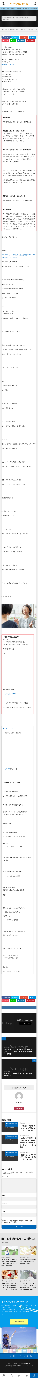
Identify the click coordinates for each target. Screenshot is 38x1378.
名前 (3, 1195)
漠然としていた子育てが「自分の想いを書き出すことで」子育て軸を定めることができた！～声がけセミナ (9, 1287)
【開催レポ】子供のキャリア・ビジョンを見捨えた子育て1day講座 (28, 1157)
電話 (26, 1375)
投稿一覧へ (19, 1108)
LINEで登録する (19, 1322)
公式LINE (7, 769)
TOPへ (34, 1375)
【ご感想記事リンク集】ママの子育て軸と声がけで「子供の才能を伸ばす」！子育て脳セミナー (9, 1262)
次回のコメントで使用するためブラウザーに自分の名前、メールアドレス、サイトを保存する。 (19, 1221)
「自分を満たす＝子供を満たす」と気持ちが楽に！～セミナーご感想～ (28, 1261)
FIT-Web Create (22, 1366)
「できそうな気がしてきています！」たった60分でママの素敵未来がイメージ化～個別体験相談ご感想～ (28, 1286)
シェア (11, 1375)
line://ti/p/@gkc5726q (9, 694)
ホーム (4, 1375)
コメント (5, 1176)
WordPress (18, 1368)
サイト (3, 1211)
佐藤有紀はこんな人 (8, 64)
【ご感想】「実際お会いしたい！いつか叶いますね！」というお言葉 (28, 1128)
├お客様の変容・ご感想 (21, 17)
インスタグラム (8, 728)
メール (4, 1203)
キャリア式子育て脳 (24, 1363)
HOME (5, 29)
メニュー (19, 1375)
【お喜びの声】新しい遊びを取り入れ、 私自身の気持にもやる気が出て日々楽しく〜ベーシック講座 (28, 1142)
